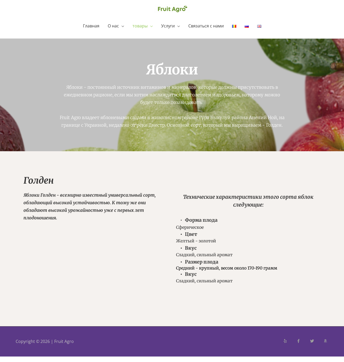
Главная (91, 31)
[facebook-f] (303, 346)
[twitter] (316, 346)
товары (140, 31)
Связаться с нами (206, 31)
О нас (113, 31)
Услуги (168, 31)
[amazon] (326, 346)
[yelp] (289, 346)
